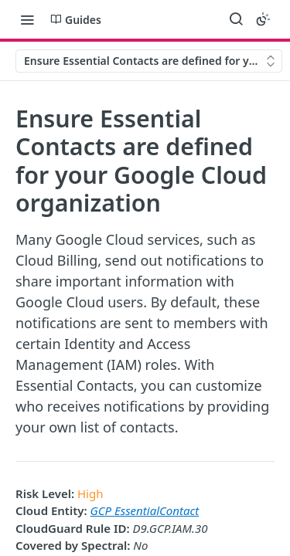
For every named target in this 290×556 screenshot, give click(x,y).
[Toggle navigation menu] (27, 19)
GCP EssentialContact (145, 510)
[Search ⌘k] (235, 19)
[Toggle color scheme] (263, 19)
